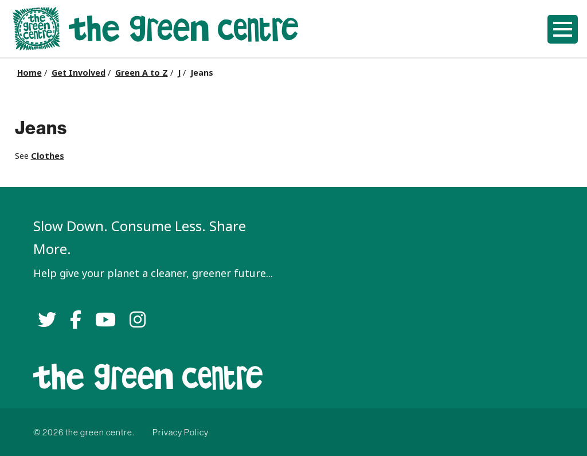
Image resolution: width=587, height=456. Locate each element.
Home (29, 73)
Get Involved (78, 73)
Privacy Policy (180, 432)
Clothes (47, 155)
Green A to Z (141, 73)
